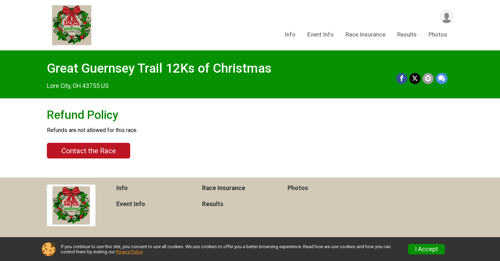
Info (290, 34)
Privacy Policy (129, 251)
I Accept (426, 249)
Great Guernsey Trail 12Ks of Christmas (159, 68)
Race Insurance (365, 34)
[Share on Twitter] (414, 78)
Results (407, 34)
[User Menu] (446, 16)
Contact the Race (88, 151)
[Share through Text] (442, 78)
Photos (437, 34)
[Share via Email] (428, 78)
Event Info (320, 34)
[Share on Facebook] (401, 78)
